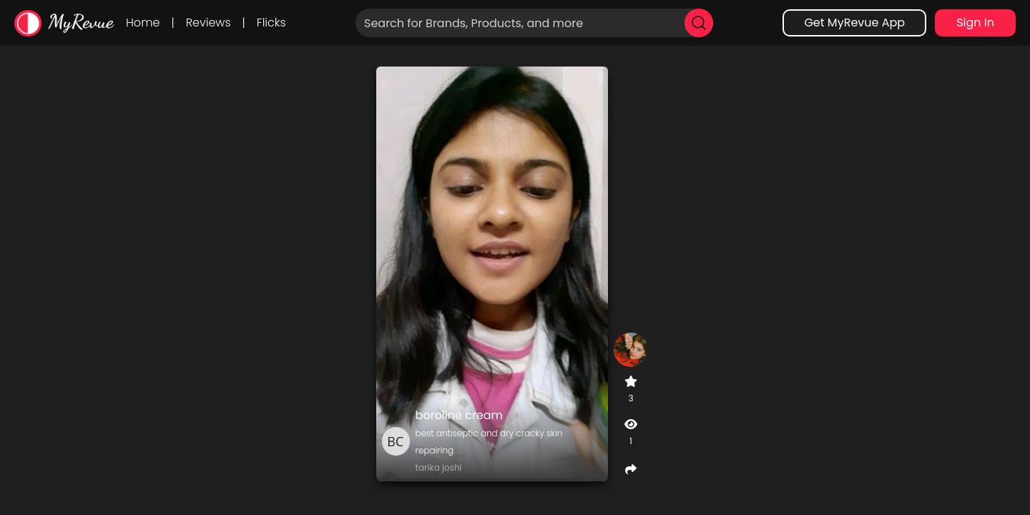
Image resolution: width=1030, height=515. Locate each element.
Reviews (208, 22)
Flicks (271, 22)
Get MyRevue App (854, 22)
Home (143, 22)
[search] (699, 23)
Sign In (975, 22)
